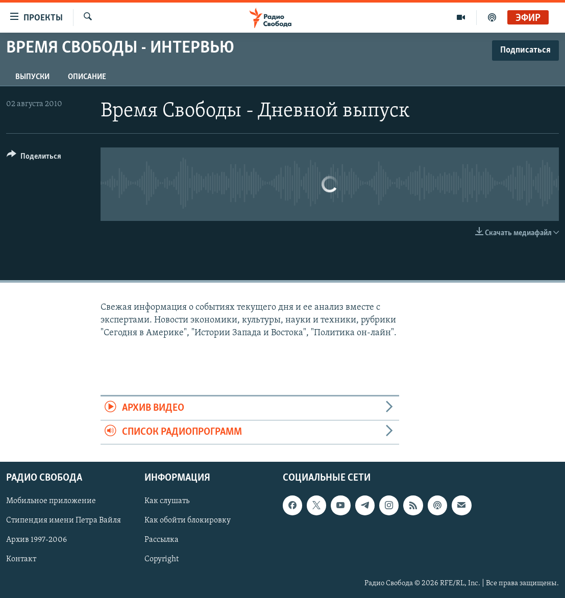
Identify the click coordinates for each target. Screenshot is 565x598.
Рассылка (161, 540)
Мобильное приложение (51, 501)
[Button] (34, 157)
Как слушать (166, 501)
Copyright (161, 560)
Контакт (21, 560)
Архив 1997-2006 (36, 540)
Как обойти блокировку (187, 521)
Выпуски (32, 77)
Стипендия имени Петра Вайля (63, 521)
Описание (87, 77)
